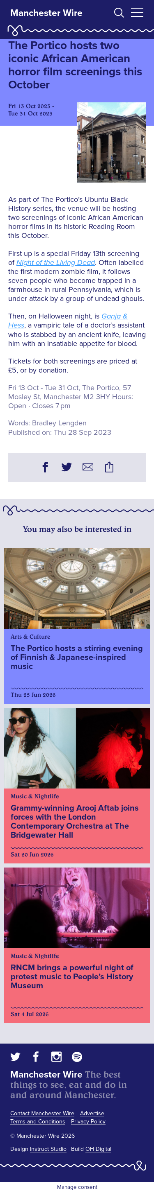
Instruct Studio (48, 1149)
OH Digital (98, 1149)
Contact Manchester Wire (42, 1113)
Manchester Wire (46, 13)
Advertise (92, 1113)
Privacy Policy (88, 1121)
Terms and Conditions (37, 1121)
